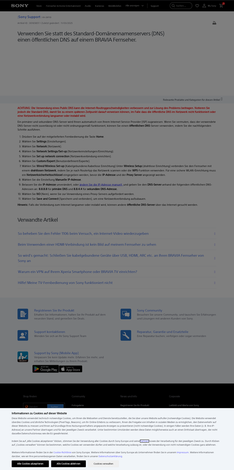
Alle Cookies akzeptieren (30, 463)
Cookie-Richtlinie (62, 452)
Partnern (144, 441)
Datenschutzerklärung (110, 456)
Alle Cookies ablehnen (68, 463)
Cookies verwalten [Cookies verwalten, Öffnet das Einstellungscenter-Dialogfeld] (103, 463)
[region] (117, 439)
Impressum (183, 452)
